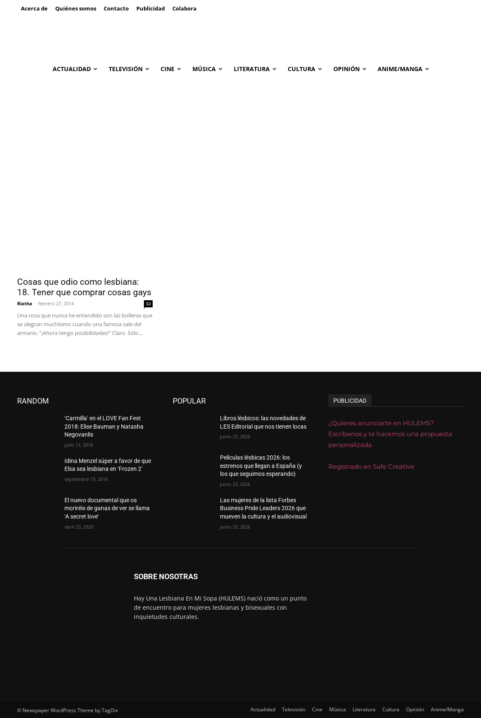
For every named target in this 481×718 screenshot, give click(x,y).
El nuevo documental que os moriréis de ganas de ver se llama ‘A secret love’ (107, 508)
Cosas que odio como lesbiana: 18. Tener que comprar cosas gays (84, 287)
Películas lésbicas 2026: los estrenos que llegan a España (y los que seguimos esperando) (261, 465)
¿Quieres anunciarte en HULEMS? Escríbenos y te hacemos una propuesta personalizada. (390, 434)
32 (148, 304)
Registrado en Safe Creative (371, 466)
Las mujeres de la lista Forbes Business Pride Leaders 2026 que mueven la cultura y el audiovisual (263, 508)
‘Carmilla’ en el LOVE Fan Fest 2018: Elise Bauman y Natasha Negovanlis (103, 426)
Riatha (24, 303)
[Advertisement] (240, 141)
